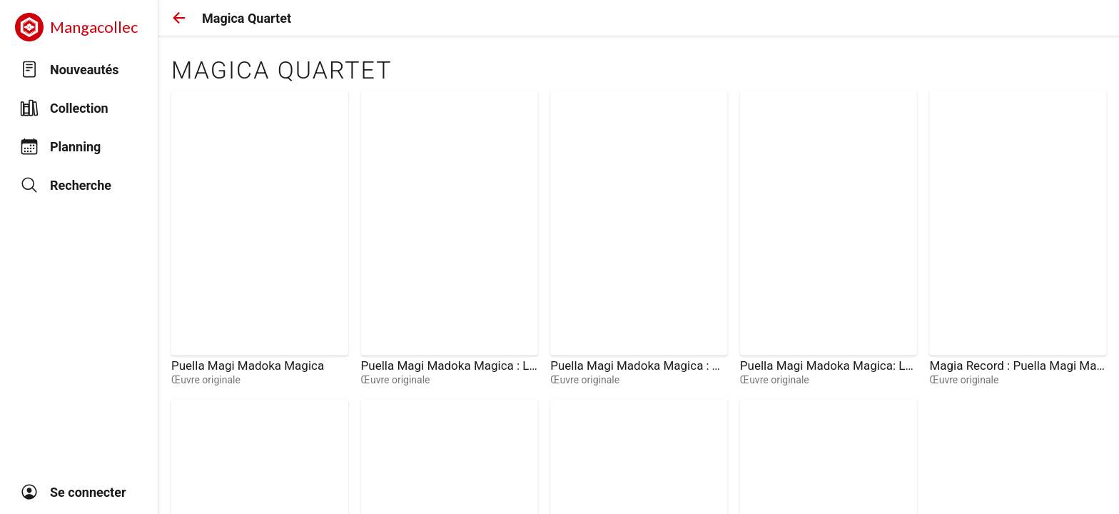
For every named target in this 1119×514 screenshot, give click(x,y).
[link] (260, 238)
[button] (179, 18)
